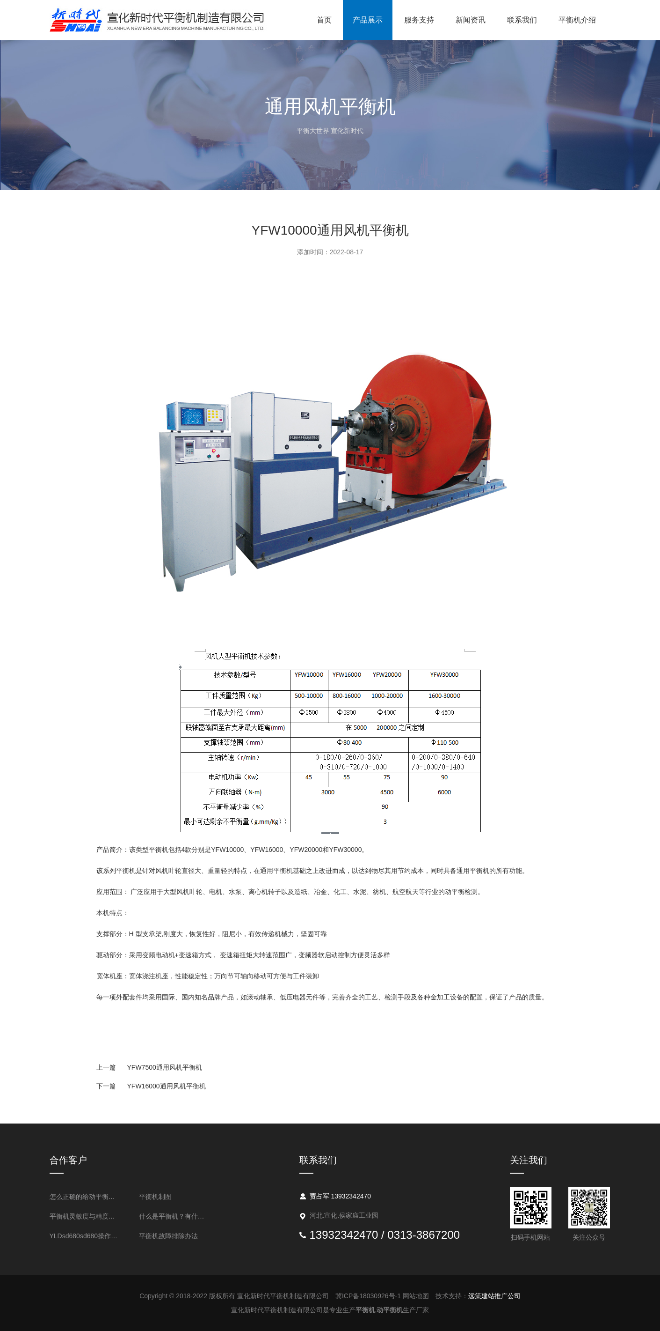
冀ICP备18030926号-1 (368, 1296)
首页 (324, 20)
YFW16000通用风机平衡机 (151, 1086)
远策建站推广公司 (494, 1296)
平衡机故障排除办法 (168, 1236)
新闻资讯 (471, 20)
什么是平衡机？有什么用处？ (174, 1216)
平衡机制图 (155, 1196)
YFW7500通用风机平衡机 (149, 1067)
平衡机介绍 (577, 20)
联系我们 (522, 20)
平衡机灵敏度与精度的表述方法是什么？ (85, 1216)
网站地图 (416, 1296)
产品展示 (368, 20)
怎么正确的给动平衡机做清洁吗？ (85, 1196)
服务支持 (419, 20)
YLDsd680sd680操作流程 (85, 1236)
